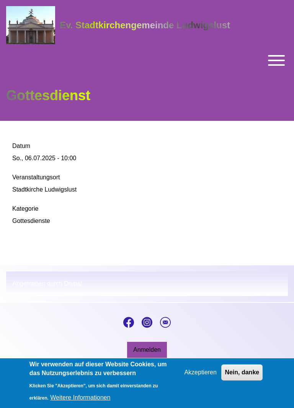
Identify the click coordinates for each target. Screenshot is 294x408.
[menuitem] (147, 350)
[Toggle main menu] (147, 60)
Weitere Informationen (80, 401)
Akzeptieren (200, 375)
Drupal (73, 283)
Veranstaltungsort (36, 177)
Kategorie (25, 208)
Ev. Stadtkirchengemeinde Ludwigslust (145, 25)
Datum (21, 146)
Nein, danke (242, 375)
